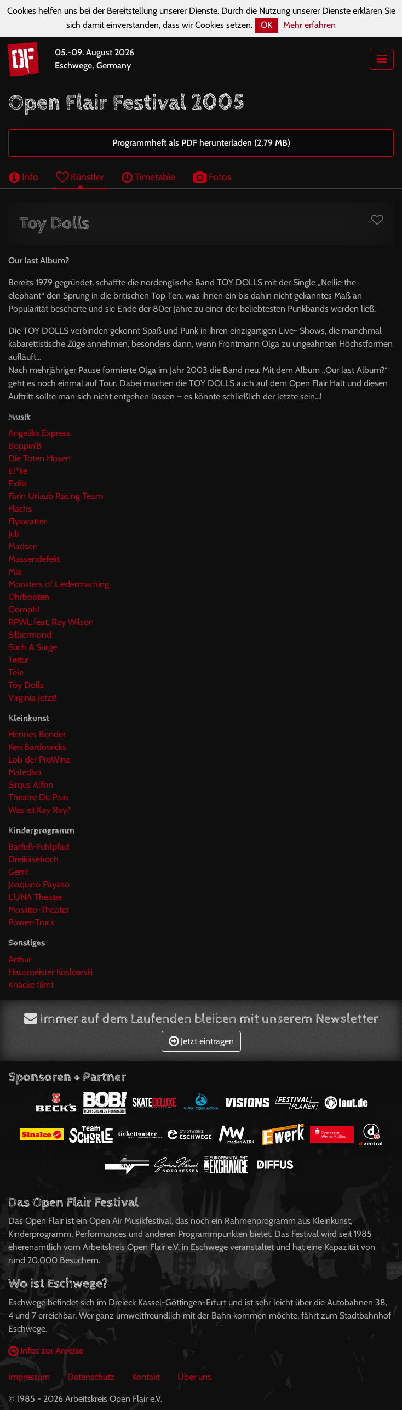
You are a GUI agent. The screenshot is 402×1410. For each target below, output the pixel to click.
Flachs (20, 508)
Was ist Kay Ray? (39, 810)
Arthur (19, 959)
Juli (13, 534)
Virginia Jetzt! (32, 697)
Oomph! (23, 609)
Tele (16, 672)
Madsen (23, 546)
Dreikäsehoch (33, 859)
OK (266, 25)
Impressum (29, 1377)
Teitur (18, 660)
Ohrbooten (28, 597)
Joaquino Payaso (39, 884)
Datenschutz (90, 1377)
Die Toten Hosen (39, 458)
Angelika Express (39, 433)
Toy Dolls (26, 685)
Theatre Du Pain (38, 797)
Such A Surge (32, 647)
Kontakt (146, 1377)
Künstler (80, 176)
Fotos (212, 176)
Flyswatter (27, 521)
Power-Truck (31, 922)
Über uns (194, 1377)
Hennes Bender (37, 734)
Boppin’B (25, 445)
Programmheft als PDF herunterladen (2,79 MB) (201, 142)
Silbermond (29, 634)
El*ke (17, 471)
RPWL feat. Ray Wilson (51, 622)
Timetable (148, 176)
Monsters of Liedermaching (58, 584)
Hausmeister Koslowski (50, 972)
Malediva (25, 772)
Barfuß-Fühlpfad (38, 846)
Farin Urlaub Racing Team (55, 496)
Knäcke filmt (31, 984)
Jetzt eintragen (201, 1041)
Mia (14, 571)
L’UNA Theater (35, 897)
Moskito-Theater (38, 909)
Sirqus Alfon (30, 784)
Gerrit (18, 872)
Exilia (17, 483)
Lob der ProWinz (39, 759)
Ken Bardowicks (37, 747)
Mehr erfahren (309, 25)
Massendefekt (34, 559)
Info (23, 176)
